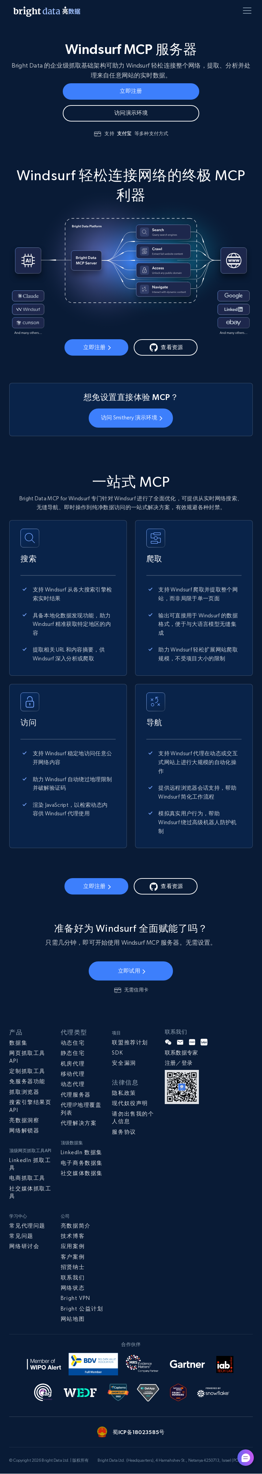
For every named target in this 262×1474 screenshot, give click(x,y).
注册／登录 (179, 1063)
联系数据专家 (181, 1053)
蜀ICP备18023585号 (138, 1432)
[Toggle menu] (248, 12)
